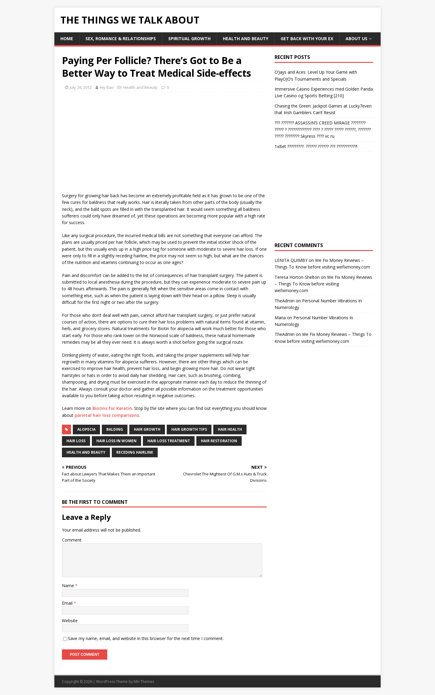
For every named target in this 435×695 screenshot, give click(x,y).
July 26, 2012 (81, 87)
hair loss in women (116, 440)
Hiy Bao (107, 87)
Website (70, 620)
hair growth (147, 429)
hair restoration (219, 440)
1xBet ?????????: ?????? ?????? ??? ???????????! (316, 146)
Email (68, 603)
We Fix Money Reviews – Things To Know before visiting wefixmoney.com (323, 284)
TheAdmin (285, 301)
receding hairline (134, 452)
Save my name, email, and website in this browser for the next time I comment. (146, 638)
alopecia (86, 429)
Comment (72, 540)
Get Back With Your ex (307, 38)
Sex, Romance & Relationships (120, 38)
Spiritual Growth (189, 38)
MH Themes (144, 681)
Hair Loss (75, 440)
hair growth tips (189, 429)
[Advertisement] (112, 140)
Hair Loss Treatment (168, 440)
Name (68, 585)
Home (66, 38)
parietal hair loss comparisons (107, 415)
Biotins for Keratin (112, 408)
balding (114, 429)
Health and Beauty (245, 38)
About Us (356, 38)
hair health (230, 429)
